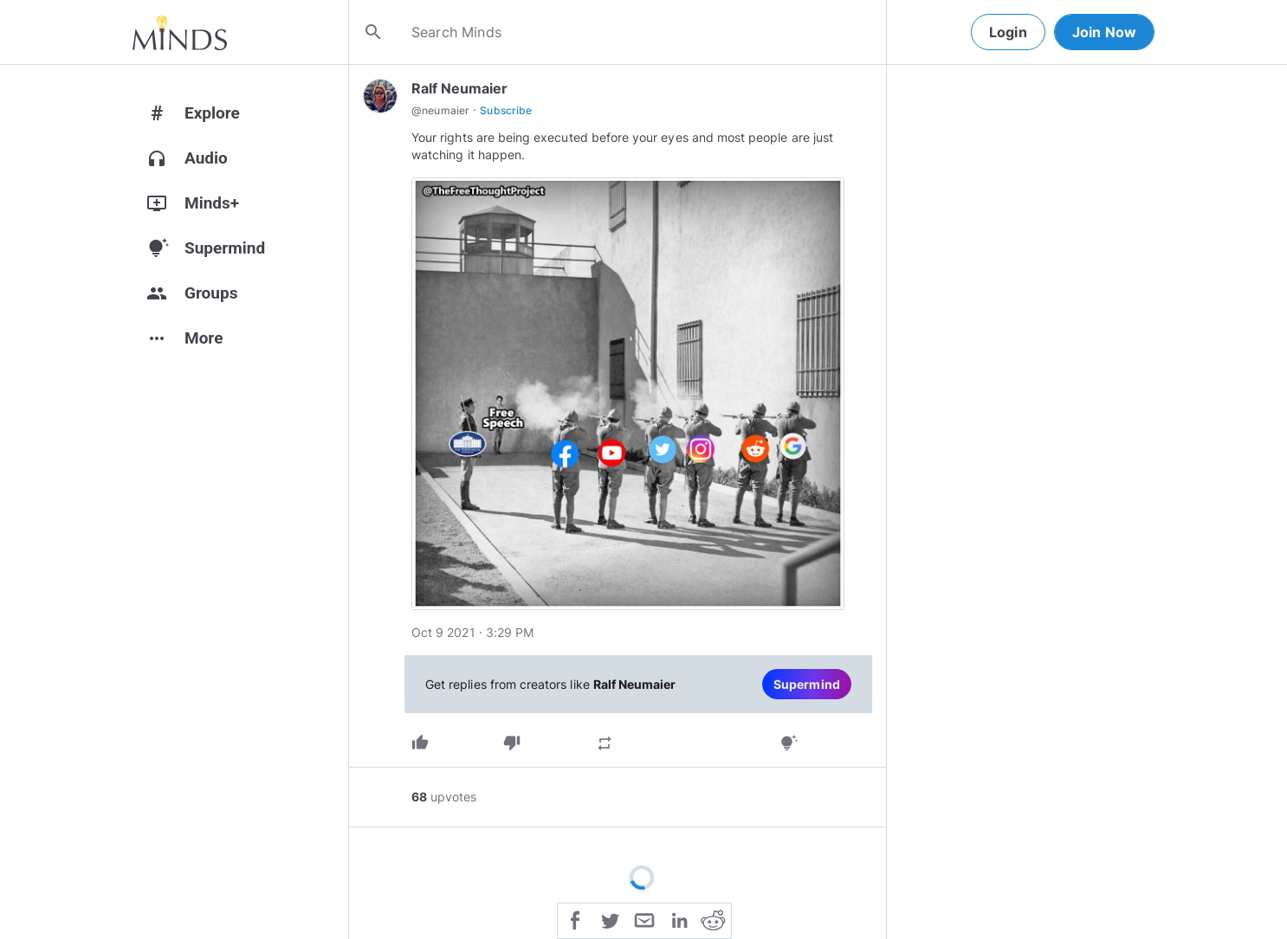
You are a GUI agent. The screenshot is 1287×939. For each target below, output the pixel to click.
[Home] (180, 32)
